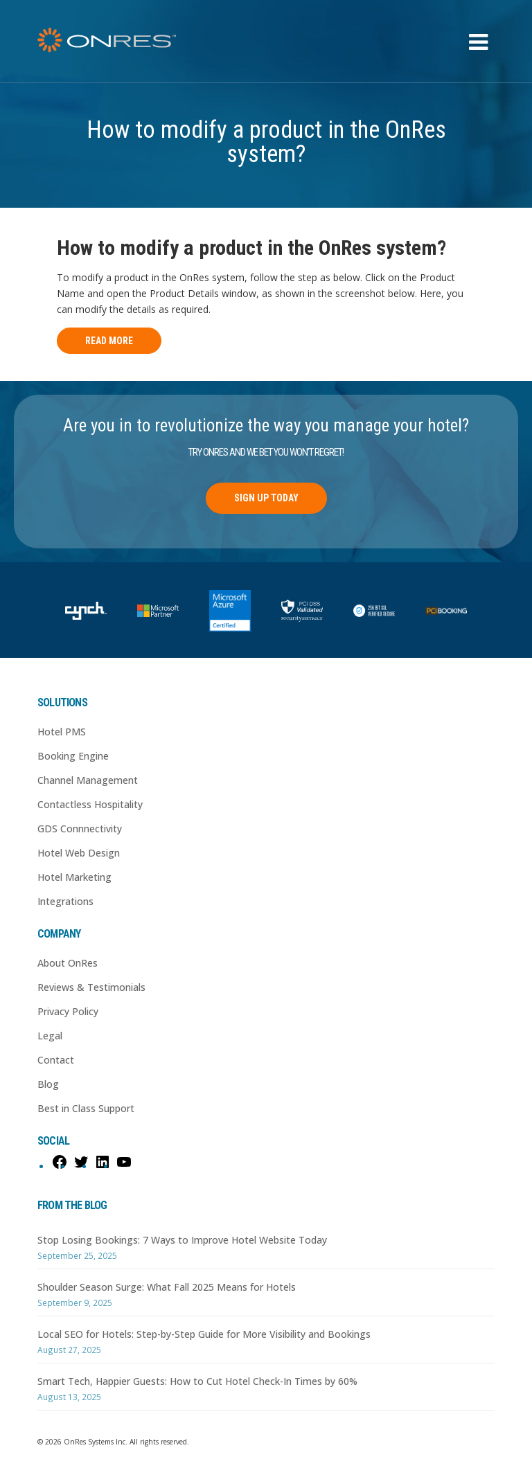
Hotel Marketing (74, 877)
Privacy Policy (67, 1011)
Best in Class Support (85, 1108)
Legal (49, 1035)
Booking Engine (73, 755)
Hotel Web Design (78, 852)
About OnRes (67, 962)
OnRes (106, 40)
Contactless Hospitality (90, 804)
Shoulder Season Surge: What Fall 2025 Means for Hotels (166, 1287)
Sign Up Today (266, 497)
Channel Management (87, 780)
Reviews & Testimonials (91, 987)
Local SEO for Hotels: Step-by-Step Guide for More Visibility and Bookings (204, 1334)
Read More (109, 340)
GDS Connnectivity (79, 828)
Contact (55, 1059)
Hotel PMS (61, 731)
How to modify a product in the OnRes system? (251, 247)
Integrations (65, 901)
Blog (48, 1084)
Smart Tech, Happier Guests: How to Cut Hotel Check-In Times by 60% (197, 1381)
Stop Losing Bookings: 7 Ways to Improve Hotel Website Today (182, 1239)
